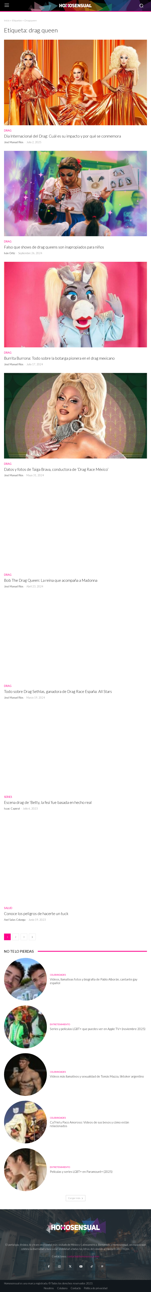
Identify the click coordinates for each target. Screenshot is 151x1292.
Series (8, 797)
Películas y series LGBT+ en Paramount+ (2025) (81, 1171)
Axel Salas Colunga (14, 919)
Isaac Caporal (12, 808)
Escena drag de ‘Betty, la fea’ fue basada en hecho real (48, 802)
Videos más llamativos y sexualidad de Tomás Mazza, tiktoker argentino (97, 1076)
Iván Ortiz (9, 253)
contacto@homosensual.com (83, 1256)
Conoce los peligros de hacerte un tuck (36, 913)
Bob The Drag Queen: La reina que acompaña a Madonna (50, 580)
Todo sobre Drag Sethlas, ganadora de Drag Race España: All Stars (58, 691)
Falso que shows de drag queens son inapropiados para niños (54, 247)
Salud (8, 908)
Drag (8, 130)
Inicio (6, 20)
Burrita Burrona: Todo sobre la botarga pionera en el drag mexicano (59, 358)
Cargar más (75, 1198)
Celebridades (58, 975)
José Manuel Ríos (13, 142)
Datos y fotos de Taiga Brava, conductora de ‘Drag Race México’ (56, 469)
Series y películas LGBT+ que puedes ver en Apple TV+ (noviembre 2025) (97, 1029)
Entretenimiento (60, 1024)
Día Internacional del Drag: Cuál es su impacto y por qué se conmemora (62, 136)
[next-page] (32, 937)
